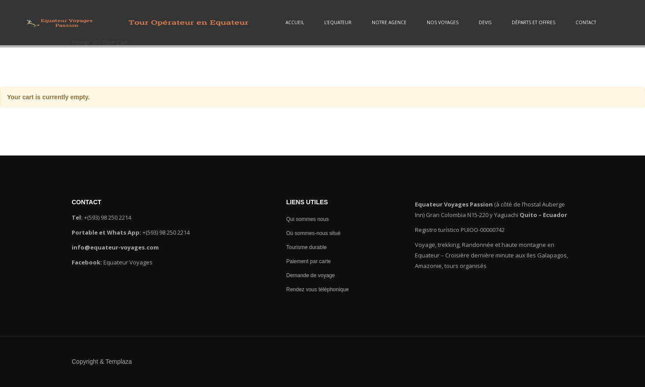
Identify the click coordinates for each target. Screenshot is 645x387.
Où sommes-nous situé (314, 233)
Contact (585, 22)
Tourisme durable (307, 247)
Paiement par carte (309, 261)
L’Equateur (338, 22)
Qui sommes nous (308, 219)
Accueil (295, 22)
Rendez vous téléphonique (318, 289)
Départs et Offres (533, 22)
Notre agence (389, 22)
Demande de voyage (311, 275)
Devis (485, 22)
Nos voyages (442, 22)
